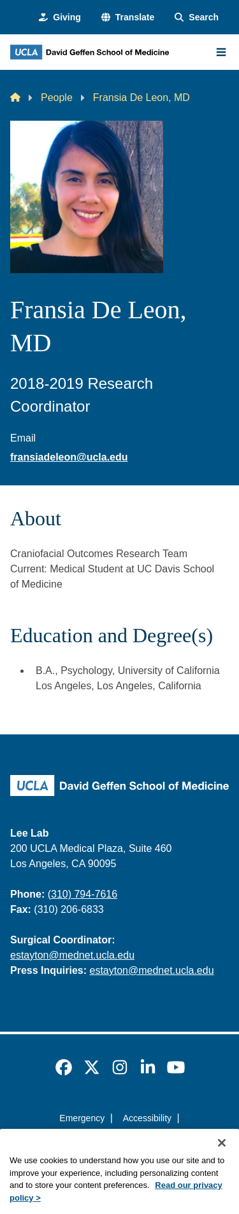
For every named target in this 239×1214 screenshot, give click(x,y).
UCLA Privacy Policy (115, 1141)
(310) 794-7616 (82, 894)
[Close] (222, 1157)
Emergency (82, 1118)
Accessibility (147, 1118)
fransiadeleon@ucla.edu (69, 457)
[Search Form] (196, 17)
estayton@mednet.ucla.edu (72, 955)
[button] (127, 17)
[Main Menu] (221, 52)
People (57, 97)
